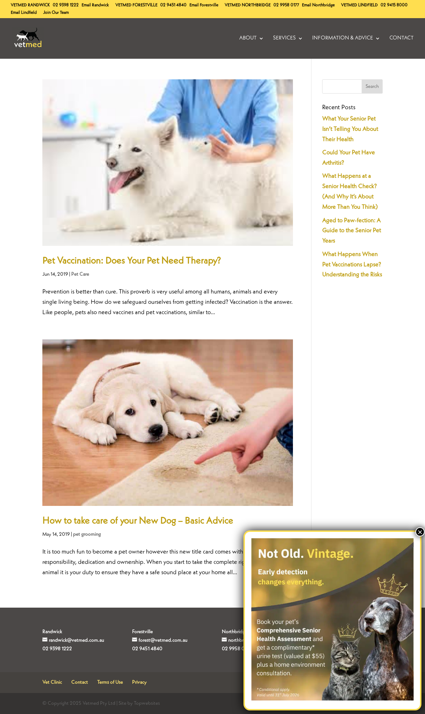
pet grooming (87, 534)
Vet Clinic (52, 682)
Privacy (139, 682)
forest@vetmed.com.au (162, 640)
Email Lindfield (24, 13)
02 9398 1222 (66, 5)
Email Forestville (203, 5)
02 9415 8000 (394, 5)
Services (284, 38)
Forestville (136, 5)
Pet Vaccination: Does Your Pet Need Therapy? (131, 261)
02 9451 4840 (173, 5)
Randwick (30, 5)
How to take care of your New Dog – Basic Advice (137, 521)
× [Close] (420, 531)
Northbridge (248, 5)
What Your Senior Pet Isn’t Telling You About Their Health (350, 129)
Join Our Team (56, 13)
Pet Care (80, 274)
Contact (401, 38)
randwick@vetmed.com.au (76, 640)
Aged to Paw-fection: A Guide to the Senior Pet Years (351, 231)
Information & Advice (342, 38)
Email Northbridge (318, 5)
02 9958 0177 (286, 5)
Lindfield (359, 5)
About (248, 38)
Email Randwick (95, 5)
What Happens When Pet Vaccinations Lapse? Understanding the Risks (352, 265)
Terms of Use (110, 682)
